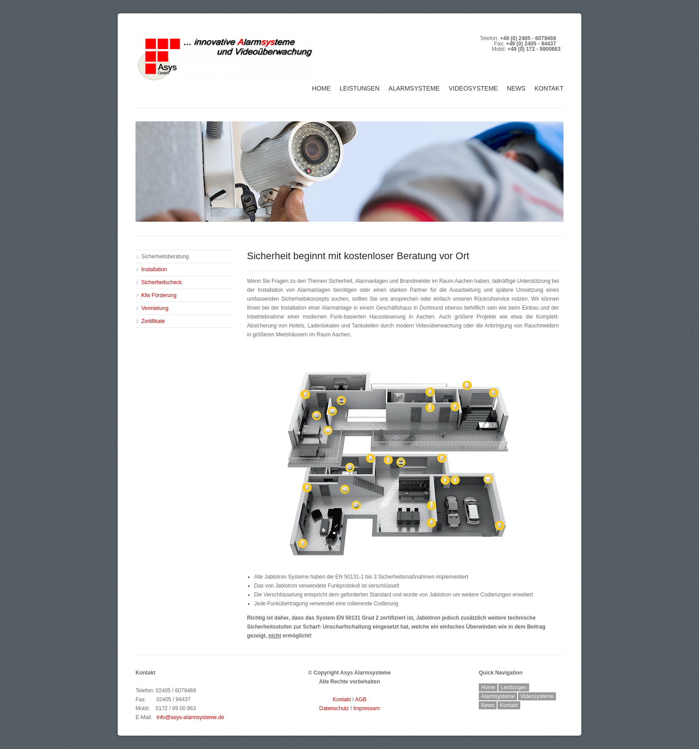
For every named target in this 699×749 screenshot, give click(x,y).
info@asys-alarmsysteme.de (190, 717)
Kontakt (549, 88)
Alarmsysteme (414, 88)
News (516, 88)
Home (321, 88)
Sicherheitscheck (161, 282)
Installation (154, 269)
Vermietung (155, 308)
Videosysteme (473, 88)
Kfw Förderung (159, 295)
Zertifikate (153, 321)
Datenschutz (334, 708)
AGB (360, 699)
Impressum (367, 708)
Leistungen (359, 88)
